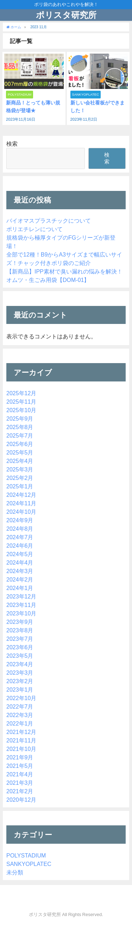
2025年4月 (19, 461)
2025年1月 (19, 486)
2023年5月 (19, 655)
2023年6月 (19, 647)
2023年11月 (21, 605)
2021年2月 (19, 791)
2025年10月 (21, 410)
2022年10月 (21, 698)
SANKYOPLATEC (28, 864)
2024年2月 (19, 579)
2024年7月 (19, 537)
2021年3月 (19, 782)
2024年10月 (21, 511)
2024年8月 (19, 528)
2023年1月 (19, 689)
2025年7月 (19, 435)
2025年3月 (19, 469)
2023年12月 (21, 596)
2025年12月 (21, 393)
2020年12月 (21, 799)
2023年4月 (19, 664)
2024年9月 (19, 520)
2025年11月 (21, 401)
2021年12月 (21, 732)
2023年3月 (19, 672)
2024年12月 (21, 495)
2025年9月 (19, 418)
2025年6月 (19, 444)
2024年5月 (19, 554)
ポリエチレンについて (34, 229)
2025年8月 (19, 427)
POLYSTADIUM (26, 855)
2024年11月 (21, 503)
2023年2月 (19, 681)
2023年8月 (19, 630)
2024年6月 (19, 545)
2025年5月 (19, 452)
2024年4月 (19, 562)
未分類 (14, 872)
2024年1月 (19, 588)
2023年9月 (19, 622)
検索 (12, 143)
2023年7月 (19, 639)
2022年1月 (19, 723)
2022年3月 (19, 715)
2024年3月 (19, 571)
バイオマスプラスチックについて (48, 220)
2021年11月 (21, 740)
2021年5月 (19, 766)
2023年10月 (21, 613)
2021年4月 (19, 774)
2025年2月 (19, 478)
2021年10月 (21, 749)
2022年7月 (19, 706)
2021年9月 (19, 757)
